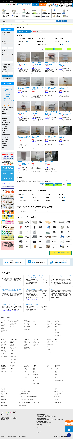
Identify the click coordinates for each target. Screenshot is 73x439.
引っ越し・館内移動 (22, 397)
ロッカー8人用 (3, 350)
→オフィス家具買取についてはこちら (10, 310)
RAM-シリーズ (49, 354)
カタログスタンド (27, 347)
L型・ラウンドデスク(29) (62, 41)
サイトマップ (3, 436)
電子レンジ (34, 375)
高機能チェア (12, 324)
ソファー (34, 341)
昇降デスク (3, 328)
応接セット (49, 324)
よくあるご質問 (47, 1)
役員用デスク (3, 366)
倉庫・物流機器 (5, 137)
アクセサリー (5, 141)
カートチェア (26, 324)
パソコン (4, 132)
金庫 (25, 341)
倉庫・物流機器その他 (59, 380)
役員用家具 (4, 118)
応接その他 (49, 327)
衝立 (47, 346)
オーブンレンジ (35, 377)
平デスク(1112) (41, 38)
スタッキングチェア (27, 323)
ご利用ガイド (41, 1)
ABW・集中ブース (6, 122)
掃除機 (34, 369)
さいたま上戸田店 (4, 393)
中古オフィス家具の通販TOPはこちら (60, 252)
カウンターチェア (36, 344)
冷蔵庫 (34, 371)
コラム (70, 1)
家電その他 (34, 385)
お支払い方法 (53, 1)
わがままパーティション (50, 345)
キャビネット (36, 211)
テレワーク (34, 366)
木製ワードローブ (4, 371)
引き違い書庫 (12, 341)
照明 (33, 380)
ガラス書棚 (11, 353)
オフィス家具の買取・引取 (23, 393)
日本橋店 (2, 397)
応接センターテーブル (50, 323)
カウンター (4, 126)
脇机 (33, 323)
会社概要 (62, 1)
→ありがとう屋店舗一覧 (31, 299)
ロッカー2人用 (3, 342)
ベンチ (34, 345)
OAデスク (3, 327)
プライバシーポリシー (22, 436)
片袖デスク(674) (59, 38)
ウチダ (61, 194)
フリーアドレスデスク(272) (25, 38)
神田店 (2, 394)
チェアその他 (12, 326)
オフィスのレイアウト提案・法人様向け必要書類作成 (28, 396)
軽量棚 (56, 366)
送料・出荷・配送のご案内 (58, 391)
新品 (3, 147)
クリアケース (12, 354)
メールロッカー (4, 353)
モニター (48, 369)
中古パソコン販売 (22, 404)
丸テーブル (57, 327)
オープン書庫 (12, 344)
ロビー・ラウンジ (5, 124)
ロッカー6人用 (3, 348)
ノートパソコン (49, 368)
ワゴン (34, 321)
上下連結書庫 (12, 345)
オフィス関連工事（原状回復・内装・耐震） (26, 399)
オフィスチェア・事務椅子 (7, 107)
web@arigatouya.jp (4, 419)
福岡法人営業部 (4, 405)
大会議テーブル (57, 323)
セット (61, 211)
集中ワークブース (27, 366)
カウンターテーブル (36, 342)
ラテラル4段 (12, 351)
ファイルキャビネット (13, 359)
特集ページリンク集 (57, 402)
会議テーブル (5, 111)
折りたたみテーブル (58, 324)
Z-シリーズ (49, 351)
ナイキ (48, 197)
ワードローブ (3, 354)
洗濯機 (34, 368)
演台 (56, 330)
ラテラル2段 (12, 348)
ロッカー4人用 (3, 345)
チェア (11, 371)
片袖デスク (3, 324)
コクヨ (34, 194)
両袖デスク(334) (23, 41)
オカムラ (21, 194)
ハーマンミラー (22, 200)
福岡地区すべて (5, 69)
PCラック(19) (59, 44)
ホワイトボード (27, 342)
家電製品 (4, 143)
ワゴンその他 (35, 324)
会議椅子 (4, 113)
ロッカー (48, 211)
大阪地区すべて (5, 67)
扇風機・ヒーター (36, 383)
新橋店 (2, 396)
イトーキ (48, 194)
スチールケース (36, 200)
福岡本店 (2, 404)
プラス (20, 197)
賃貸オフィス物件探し (23, 405)
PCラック (3, 331)
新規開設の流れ (21, 394)
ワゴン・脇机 (5, 109)
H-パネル (48, 349)
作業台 (56, 374)
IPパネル (48, 348)
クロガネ (62, 200)
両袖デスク (3, 325)
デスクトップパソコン (50, 366)
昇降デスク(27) (41, 41)
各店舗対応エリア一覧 (58, 404)
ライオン (62, 197)
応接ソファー (49, 321)
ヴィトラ (48, 200)
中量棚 (56, 369)
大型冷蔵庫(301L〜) (36, 374)
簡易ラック (57, 372)
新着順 (42, 49)
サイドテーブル (57, 329)
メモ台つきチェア (27, 329)
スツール (25, 327)
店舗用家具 (4, 136)
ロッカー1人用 (3, 341)
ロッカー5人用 (3, 347)
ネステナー (57, 377)
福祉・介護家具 (5, 139)
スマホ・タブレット (6, 134)
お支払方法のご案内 (57, 393)
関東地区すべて (5, 66)
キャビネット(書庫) (6, 115)
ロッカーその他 (4, 356)
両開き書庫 (11, 342)
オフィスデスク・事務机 (7, 87)
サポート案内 (56, 394)
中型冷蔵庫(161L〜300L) (37, 372)
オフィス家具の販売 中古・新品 (24, 391)
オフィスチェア (22, 211)
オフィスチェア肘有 (13, 321)
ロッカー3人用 (3, 344)
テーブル (11, 368)
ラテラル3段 (12, 350)
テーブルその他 (57, 332)
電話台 (25, 345)
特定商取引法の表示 (12, 436)
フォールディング (58, 335)
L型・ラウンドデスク (5, 330)
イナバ (34, 197)
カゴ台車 (56, 375)
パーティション (5, 128)
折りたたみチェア (27, 326)
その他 (56, 333)
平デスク (2, 322)
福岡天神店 (3, 402)
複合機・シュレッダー (6, 130)
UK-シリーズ (49, 352)
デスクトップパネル (50, 341)
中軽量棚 (56, 368)
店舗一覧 (66, 1)
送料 (58, 1)
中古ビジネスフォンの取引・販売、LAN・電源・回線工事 (29, 402)
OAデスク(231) (22, 44)
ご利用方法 (56, 399)
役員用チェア (3, 368)
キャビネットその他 (13, 362)
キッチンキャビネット (13, 356)
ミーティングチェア (27, 321)
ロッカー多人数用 (4, 351)
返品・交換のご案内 (57, 397)
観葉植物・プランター (28, 348)
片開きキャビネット (13, 347)
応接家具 (4, 120)
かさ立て (25, 344)
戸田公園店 (3, 391)
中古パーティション (50, 342)
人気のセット (5, 145)
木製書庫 (2, 369)
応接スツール (49, 326)
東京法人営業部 (4, 399)
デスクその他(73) (41, 44)
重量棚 (56, 371)
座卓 (56, 326)
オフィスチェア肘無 (13, 323)
